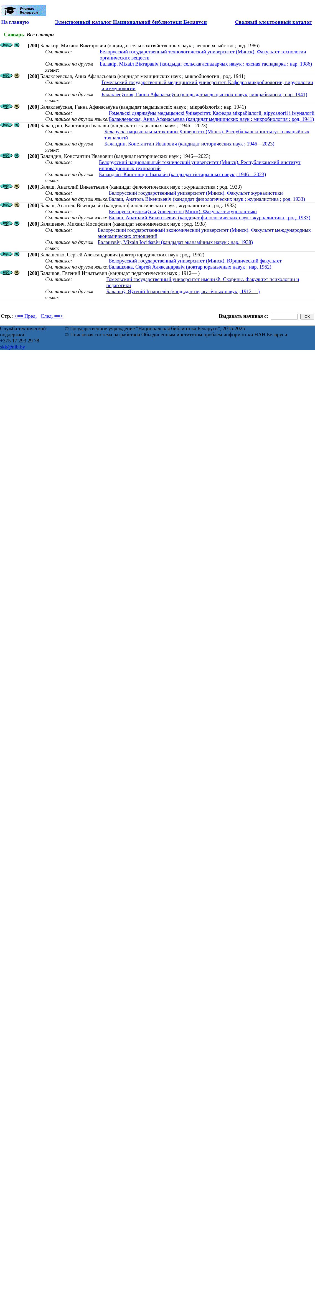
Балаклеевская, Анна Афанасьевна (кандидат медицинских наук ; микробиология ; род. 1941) (211, 119)
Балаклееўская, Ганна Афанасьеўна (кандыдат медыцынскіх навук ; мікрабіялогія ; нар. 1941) (204, 94)
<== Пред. (25, 316)
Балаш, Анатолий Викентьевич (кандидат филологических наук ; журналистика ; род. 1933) (209, 217)
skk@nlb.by (12, 347)
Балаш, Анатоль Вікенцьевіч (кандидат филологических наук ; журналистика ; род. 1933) (207, 199)
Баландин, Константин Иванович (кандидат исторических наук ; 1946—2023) (189, 144)
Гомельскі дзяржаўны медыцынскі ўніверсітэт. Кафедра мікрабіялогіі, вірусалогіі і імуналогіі (211, 113)
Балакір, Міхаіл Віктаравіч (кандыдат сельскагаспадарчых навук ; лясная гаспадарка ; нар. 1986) (206, 64)
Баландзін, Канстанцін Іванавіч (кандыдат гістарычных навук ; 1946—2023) (182, 174)
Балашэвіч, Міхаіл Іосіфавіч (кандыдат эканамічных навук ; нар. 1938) (175, 242)
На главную (15, 22)
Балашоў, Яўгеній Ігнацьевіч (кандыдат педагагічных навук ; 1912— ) (183, 291)
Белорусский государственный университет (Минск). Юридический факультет (195, 261)
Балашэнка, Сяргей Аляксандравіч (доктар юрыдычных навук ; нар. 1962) (190, 267)
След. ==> (52, 316)
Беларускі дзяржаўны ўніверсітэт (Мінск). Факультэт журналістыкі (183, 211)
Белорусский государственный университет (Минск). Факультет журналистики (196, 193)
